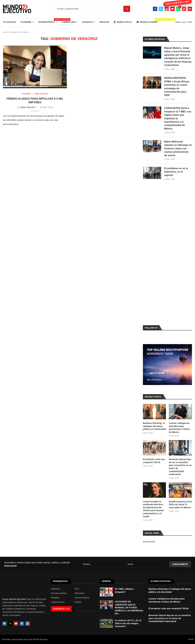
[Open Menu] (190, 9)
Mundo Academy (147, 20)
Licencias (87, 22)
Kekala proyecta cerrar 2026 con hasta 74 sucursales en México (180, 504)
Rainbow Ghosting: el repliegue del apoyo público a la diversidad (154, 426)
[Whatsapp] (178, 9)
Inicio (5, 32)
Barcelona (79, 593)
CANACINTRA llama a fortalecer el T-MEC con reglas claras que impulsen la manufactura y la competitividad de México (177, 118)
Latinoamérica (57, 602)
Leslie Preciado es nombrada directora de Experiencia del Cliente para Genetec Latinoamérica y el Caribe (153, 509)
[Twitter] (161, 9)
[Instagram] (167, 9)
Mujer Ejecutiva (28, 107)
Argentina (55, 589)
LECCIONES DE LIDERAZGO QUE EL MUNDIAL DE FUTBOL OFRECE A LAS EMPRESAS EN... (129, 607)
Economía (26, 22)
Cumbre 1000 (68, 22)
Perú (77, 589)
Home (191, 639)
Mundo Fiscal (123, 22)
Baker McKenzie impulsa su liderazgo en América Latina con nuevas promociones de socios (178, 148)
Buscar (126, 9)
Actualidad (9, 22)
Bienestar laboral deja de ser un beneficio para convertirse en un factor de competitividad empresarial (180, 466)
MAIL (68, 609)
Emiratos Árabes (59, 593)
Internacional (47, 20)
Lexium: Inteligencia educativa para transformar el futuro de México (179, 427)
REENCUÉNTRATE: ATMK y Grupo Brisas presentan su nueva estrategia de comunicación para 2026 (176, 86)
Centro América (82, 598)
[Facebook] (155, 9)
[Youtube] (172, 9)
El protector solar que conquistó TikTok (154, 461)
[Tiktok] (184, 9)
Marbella (55, 598)
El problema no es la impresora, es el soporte (176, 171)
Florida (78, 602)
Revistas (104, 22)
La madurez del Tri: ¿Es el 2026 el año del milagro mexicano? (128, 623)
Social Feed (149, 541)
